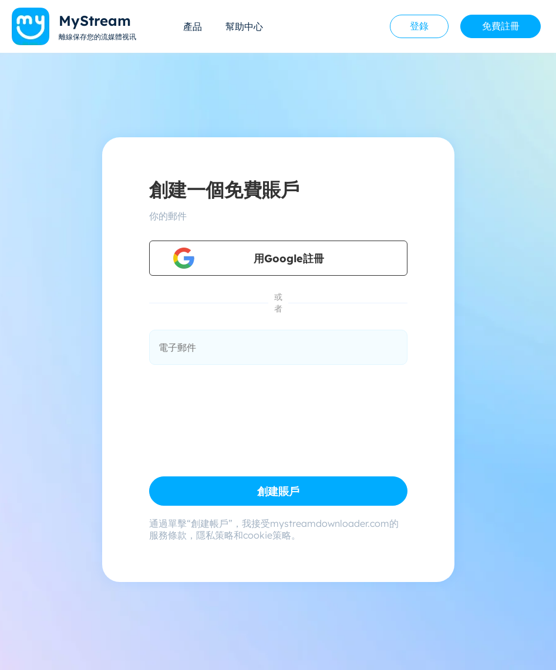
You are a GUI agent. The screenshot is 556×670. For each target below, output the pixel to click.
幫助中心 (244, 26)
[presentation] (238, 406)
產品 (192, 26)
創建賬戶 (278, 491)
